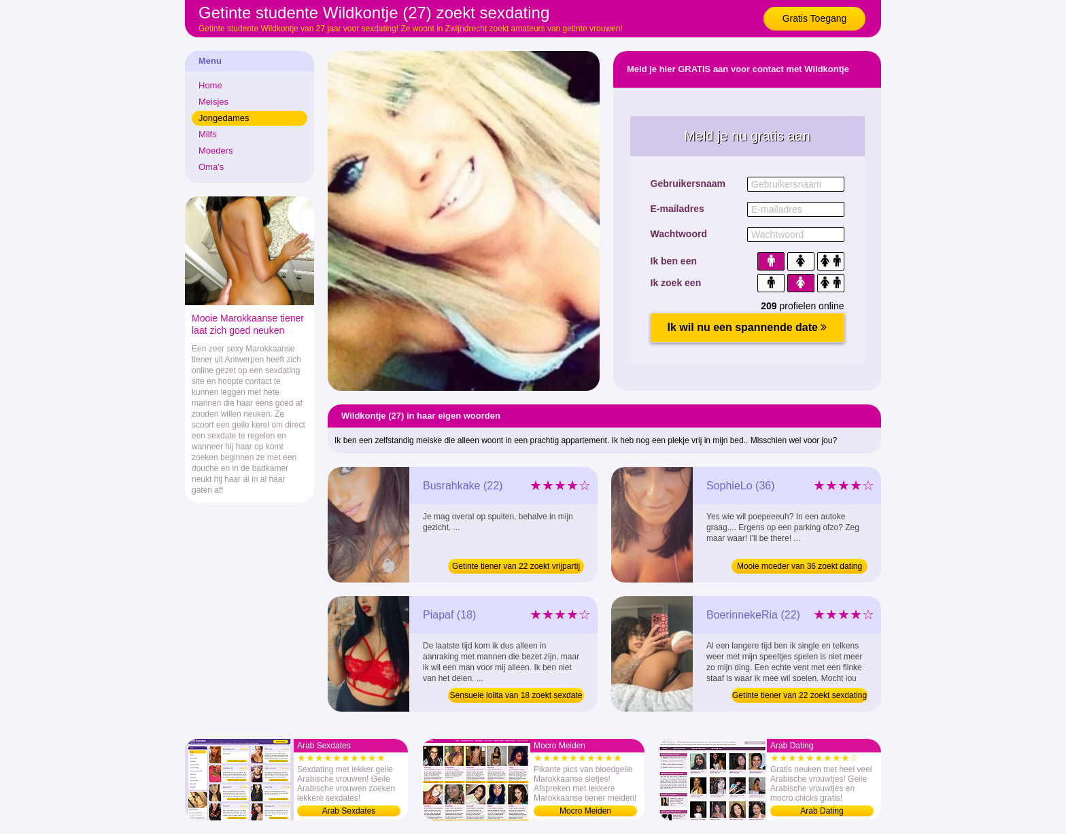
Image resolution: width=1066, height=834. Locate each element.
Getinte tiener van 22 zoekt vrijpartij (516, 566)
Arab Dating (821, 811)
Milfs (208, 134)
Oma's (211, 167)
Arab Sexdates (349, 811)
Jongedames (224, 118)
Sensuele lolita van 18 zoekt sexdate (516, 695)
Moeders (216, 150)
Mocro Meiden (585, 811)
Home (210, 85)
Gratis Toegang (815, 18)
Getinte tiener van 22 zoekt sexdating (799, 695)
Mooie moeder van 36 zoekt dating (799, 566)
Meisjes (213, 102)
